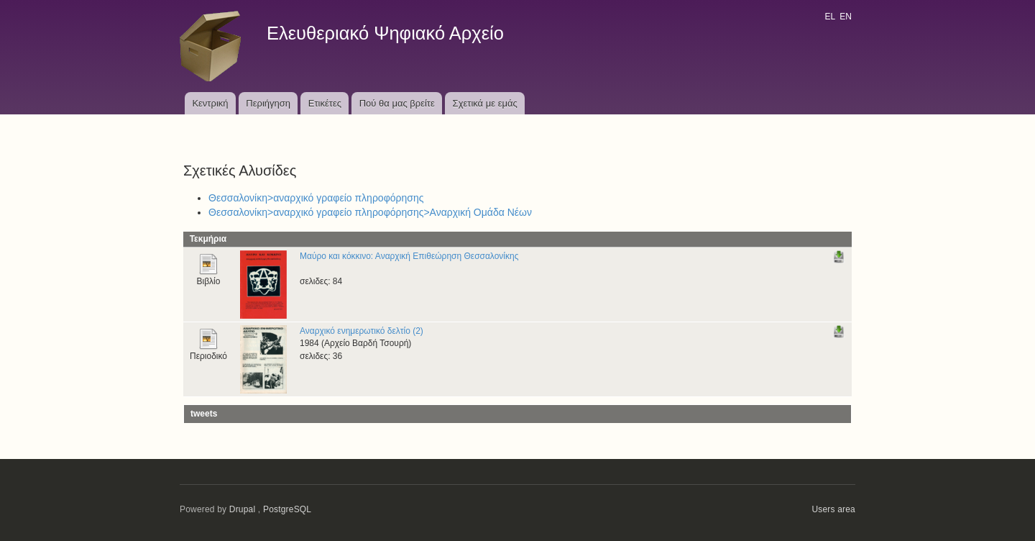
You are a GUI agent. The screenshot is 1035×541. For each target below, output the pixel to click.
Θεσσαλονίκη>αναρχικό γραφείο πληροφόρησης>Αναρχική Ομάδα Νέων (370, 212)
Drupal (242, 509)
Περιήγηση (268, 103)
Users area (833, 509)
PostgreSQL (287, 509)
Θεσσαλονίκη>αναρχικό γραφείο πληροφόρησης (315, 198)
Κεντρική (210, 103)
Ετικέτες (324, 103)
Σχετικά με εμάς (485, 103)
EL (829, 17)
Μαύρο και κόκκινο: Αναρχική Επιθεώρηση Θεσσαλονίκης (409, 256)
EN (846, 17)
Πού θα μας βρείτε (397, 103)
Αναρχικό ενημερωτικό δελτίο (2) (361, 331)
